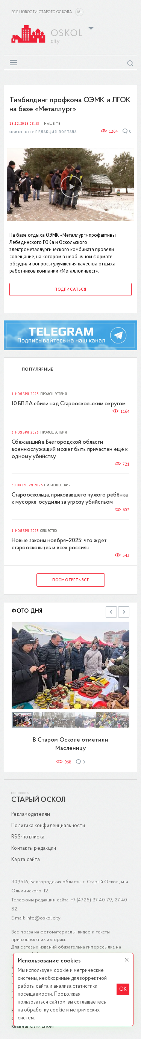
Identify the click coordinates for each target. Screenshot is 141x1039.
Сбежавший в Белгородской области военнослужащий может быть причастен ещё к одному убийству (70, 450)
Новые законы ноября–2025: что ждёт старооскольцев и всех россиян (59, 544)
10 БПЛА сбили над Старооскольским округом (69, 404)
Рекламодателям (30, 814)
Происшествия (53, 394)
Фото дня (27, 611)
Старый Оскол (38, 800)
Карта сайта (25, 860)
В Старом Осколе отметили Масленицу (70, 744)
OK (123, 989)
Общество (48, 531)
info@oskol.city (43, 918)
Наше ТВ (52, 124)
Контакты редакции (33, 848)
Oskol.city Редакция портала (43, 132)
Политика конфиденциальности (48, 826)
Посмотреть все (70, 580)
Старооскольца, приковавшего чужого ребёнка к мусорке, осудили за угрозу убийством (70, 498)
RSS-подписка (27, 837)
